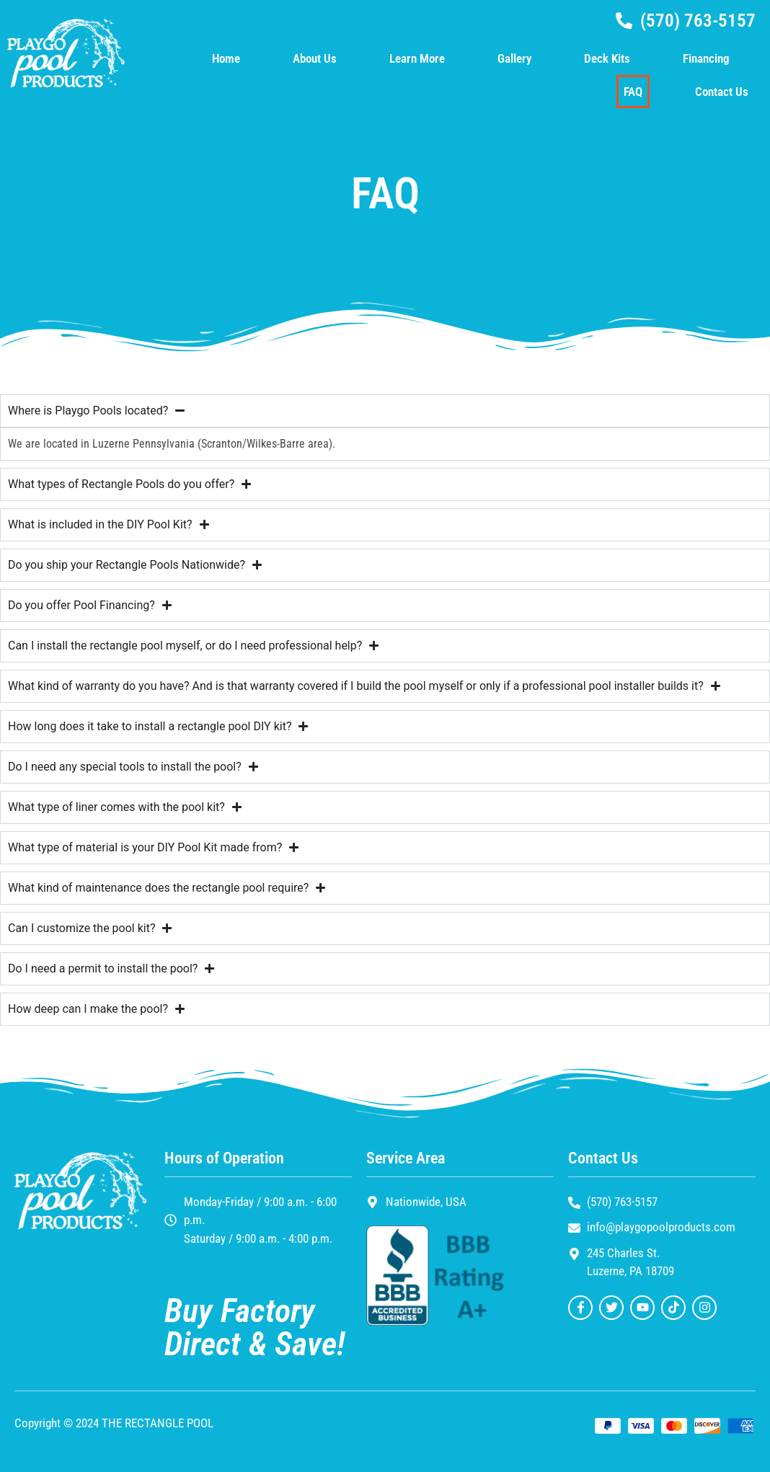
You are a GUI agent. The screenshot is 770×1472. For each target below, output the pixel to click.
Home (226, 58)
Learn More (417, 58)
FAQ (633, 91)
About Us (315, 58)
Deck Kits (607, 58)
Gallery (514, 58)
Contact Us (721, 91)
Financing (706, 58)
